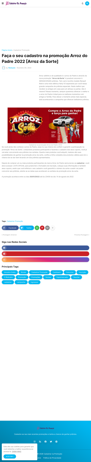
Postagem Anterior (10, 235)
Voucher (76, 277)
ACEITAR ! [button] (10, 456)
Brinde (23, 272)
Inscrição (82, 272)
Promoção (22, 277)
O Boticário (8, 277)
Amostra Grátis (10, 272)
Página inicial (7, 50)
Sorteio (48, 277)
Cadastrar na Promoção (53, 454)
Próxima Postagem (81, 235)
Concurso (69, 272)
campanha (21, 282)
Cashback (57, 272)
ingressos (34, 282)
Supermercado (62, 277)
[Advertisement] (45, 28)
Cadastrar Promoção (22, 50)
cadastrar (8, 282)
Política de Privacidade (52, 458)
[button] (2, 3)
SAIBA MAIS (16, 451)
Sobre (38, 458)
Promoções (35, 277)
